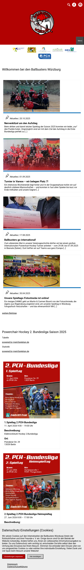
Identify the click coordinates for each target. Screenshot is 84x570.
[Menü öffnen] (80, 41)
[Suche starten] (68, 5)
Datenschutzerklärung (17, 566)
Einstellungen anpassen (13, 556)
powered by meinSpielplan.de (15, 342)
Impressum (12, 564)
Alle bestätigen (35, 556)
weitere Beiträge (9, 313)
